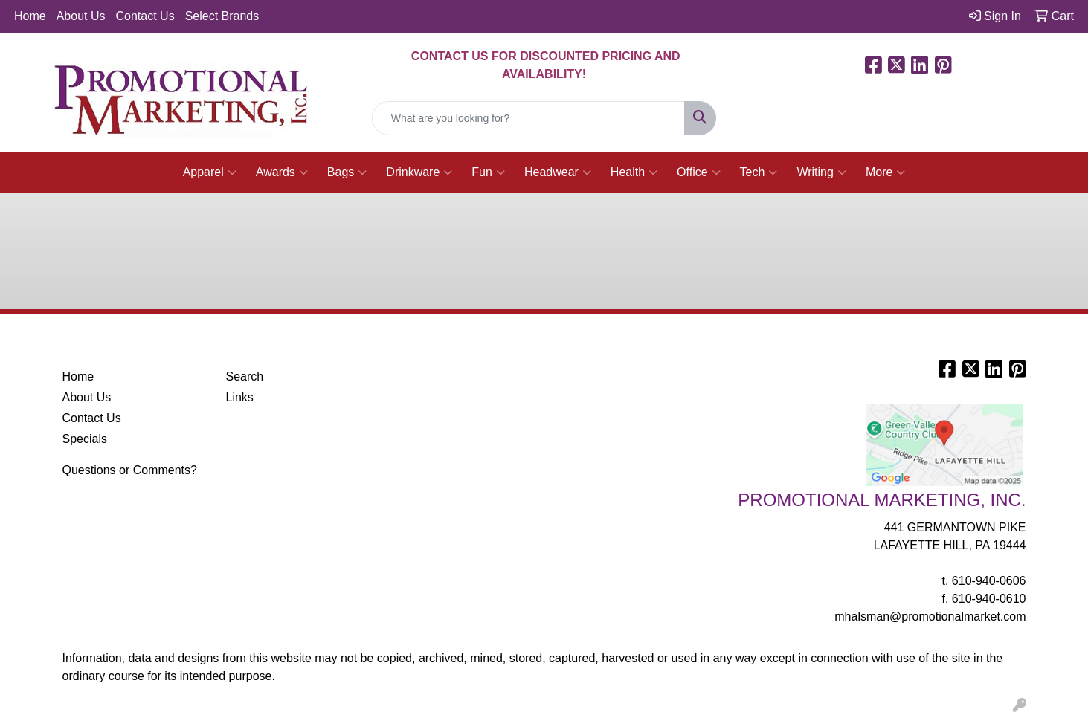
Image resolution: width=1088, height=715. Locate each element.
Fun (488, 172)
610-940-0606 (989, 581)
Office (699, 172)
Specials (84, 439)
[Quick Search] (529, 118)
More (885, 172)
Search (245, 376)
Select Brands (222, 16)
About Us (81, 16)
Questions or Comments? (129, 470)
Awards (282, 172)
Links (240, 397)
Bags (347, 172)
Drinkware (419, 172)
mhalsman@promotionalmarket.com (930, 616)
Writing (821, 172)
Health (634, 172)
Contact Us (145, 16)
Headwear (557, 172)
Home (30, 16)
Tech (759, 172)
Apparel (209, 172)
